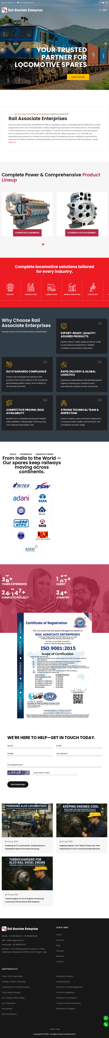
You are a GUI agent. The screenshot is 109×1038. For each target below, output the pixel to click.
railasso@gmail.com (25, 3)
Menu (103, 10)
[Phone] (105, 1024)
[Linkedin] (106, 3)
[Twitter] (103, 3)
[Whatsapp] (105, 1018)
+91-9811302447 (8, 3)
